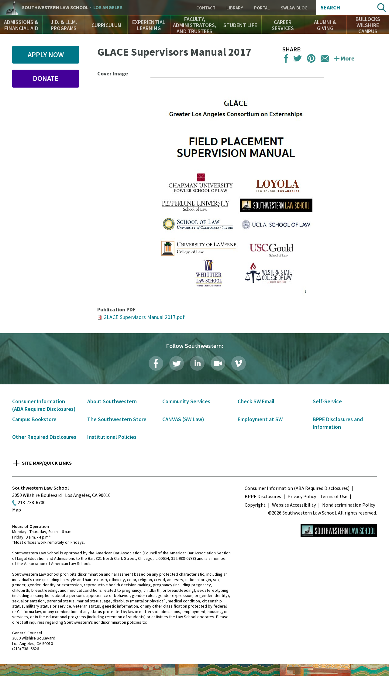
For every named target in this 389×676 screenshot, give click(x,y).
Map (16, 510)
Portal (262, 8)
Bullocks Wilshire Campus (368, 25)
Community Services (186, 401)
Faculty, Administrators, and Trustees (194, 25)
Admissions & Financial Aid (21, 25)
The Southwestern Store (116, 419)
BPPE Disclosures (263, 496)
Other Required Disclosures (44, 436)
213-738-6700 (32, 502)
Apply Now (46, 54)
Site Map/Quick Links (47, 463)
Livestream (218, 363)
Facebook (156, 363)
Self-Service (327, 401)
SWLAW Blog (294, 8)
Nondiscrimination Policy (348, 505)
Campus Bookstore (34, 419)
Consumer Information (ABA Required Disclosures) (297, 488)
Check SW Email (256, 401)
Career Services (283, 25)
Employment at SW (260, 419)
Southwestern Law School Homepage (338, 530)
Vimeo (238, 363)
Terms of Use (333, 496)
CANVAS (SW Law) (183, 419)
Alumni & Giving (325, 25)
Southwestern (72, 7)
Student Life (240, 25)
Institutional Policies (111, 436)
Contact (205, 8)
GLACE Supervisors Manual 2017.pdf (144, 317)
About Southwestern (112, 401)
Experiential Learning (148, 25)
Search (330, 8)
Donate (46, 78)
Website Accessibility (294, 505)
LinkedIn (197, 363)
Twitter (176, 363)
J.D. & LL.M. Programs (64, 25)
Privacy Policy (301, 496)
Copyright (255, 505)
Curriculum (106, 25)
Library (234, 8)
